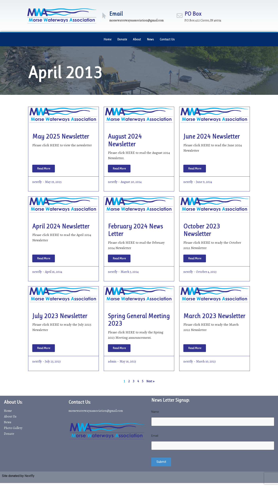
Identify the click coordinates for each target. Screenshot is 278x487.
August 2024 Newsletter (125, 140)
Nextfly (29, 475)
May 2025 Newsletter (60, 136)
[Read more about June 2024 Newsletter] (194, 168)
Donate (122, 39)
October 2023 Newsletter (201, 230)
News (150, 39)
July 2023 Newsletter (59, 316)
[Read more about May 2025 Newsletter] (43, 168)
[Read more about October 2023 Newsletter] (194, 258)
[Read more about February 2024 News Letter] (119, 258)
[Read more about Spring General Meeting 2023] (119, 348)
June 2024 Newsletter (211, 136)
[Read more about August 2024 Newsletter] (119, 168)
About (137, 39)
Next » (150, 381)
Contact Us (167, 39)
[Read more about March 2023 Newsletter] (194, 348)
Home (107, 39)
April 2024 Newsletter (60, 226)
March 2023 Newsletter (214, 316)
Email (116, 13)
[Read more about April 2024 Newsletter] (43, 258)
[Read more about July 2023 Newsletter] (43, 348)
